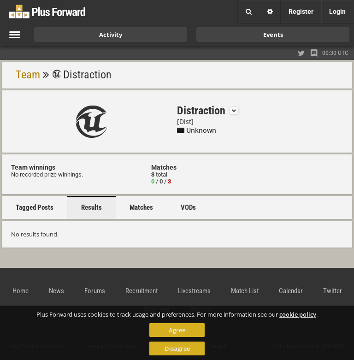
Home (20, 291)
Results (91, 207)
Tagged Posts (34, 207)
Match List (245, 291)
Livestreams (194, 291)
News (56, 291)
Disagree (177, 348)
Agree (177, 330)
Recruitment (141, 291)
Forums (94, 291)
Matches (141, 207)
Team (28, 74)
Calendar (291, 291)
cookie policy (297, 314)
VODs (188, 207)
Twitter (332, 291)
